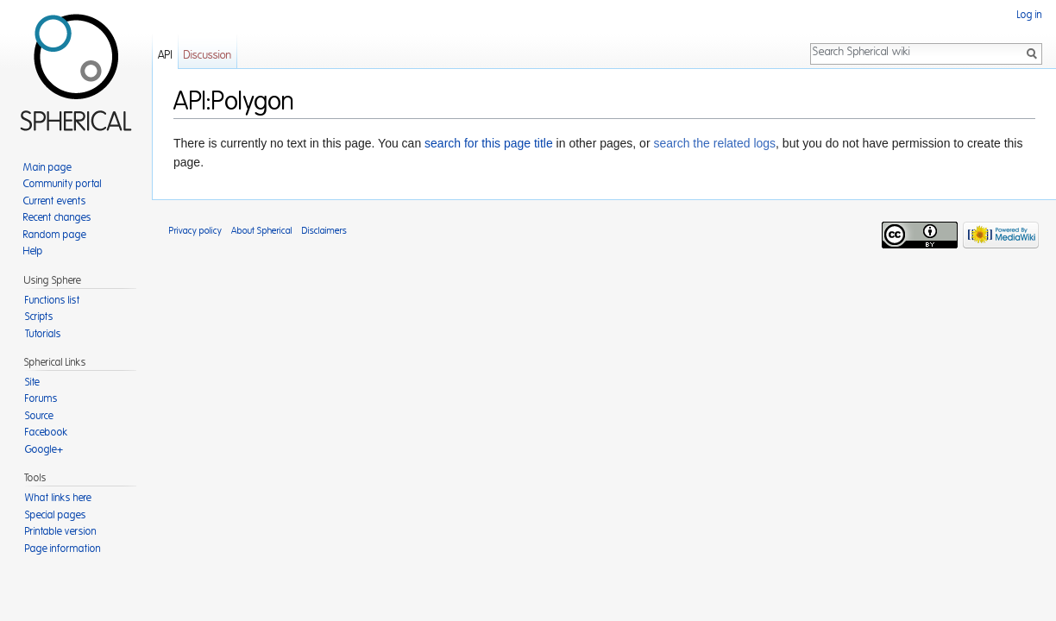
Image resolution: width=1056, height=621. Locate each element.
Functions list (52, 300)
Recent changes (57, 217)
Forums (41, 398)
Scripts (39, 316)
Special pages (55, 515)
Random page (54, 234)
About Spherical (261, 230)
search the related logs (714, 143)
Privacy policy (195, 230)
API (165, 55)
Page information (63, 548)
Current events (54, 201)
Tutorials (43, 334)
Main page (47, 167)
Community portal (62, 184)
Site (32, 382)
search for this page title (488, 143)
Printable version (61, 531)
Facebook (46, 432)
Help (33, 251)
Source (39, 416)
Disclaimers (324, 230)
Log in (1029, 14)
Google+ (44, 449)
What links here (58, 497)
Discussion (207, 55)
